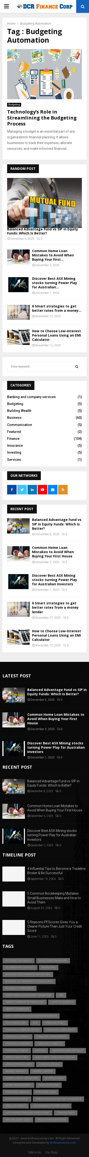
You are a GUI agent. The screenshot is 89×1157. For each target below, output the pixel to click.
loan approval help (18, 1064)
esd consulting (15, 1023)
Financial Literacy (17, 1036)
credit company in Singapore (24, 1002)
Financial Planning (17, 1043)
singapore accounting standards (58, 1099)
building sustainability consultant (29, 981)
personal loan (46, 1092)
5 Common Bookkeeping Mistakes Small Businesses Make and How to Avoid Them (54, 898)
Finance (13, 439)
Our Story (51, 1152)
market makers (15, 1071)
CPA (61, 995)
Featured (14, 432)
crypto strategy (16, 1009)
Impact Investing (16, 1057)
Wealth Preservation (51, 1119)
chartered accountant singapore (28, 995)
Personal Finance (17, 1092)
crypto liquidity (62, 1002)
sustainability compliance (51, 1106)
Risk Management (16, 1099)
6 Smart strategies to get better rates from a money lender (55, 607)
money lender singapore (21, 1078)
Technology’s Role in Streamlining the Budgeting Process (42, 118)
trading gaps (66, 1112)
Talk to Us (34, 1152)
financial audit (55, 1023)
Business (14, 418)
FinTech (40, 1050)
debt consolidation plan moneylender (31, 1016)
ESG (35, 1023)
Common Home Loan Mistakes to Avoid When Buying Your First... (53, 255)
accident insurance (18, 960)
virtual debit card (17, 1119)
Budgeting (14, 104)
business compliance (19, 988)
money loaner (54, 1078)
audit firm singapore (53, 960)
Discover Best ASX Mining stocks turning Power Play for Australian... (54, 282)
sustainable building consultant (27, 1112)
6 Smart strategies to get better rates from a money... (56, 308)
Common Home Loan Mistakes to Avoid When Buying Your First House (53, 551)
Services (14, 460)
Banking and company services (31, 397)
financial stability (49, 1043)
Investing (14, 452)
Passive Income (49, 1085)
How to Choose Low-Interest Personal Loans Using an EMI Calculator (56, 335)
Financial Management (52, 1036)
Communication (19, 425)
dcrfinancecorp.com (63, 1142)
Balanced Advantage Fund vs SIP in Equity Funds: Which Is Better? (42, 231)
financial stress (16, 1050)
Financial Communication (22, 1029)
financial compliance (60, 1029)
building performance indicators (27, 974)
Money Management (18, 1085)
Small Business (15, 1106)
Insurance (15, 445)
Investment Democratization (55, 1057)
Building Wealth (19, 411)
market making (43, 1071)
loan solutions (49, 1064)
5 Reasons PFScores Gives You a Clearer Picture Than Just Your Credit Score (54, 926)
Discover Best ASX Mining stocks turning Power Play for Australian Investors (54, 579)
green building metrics (67, 1050)
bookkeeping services (20, 967)
